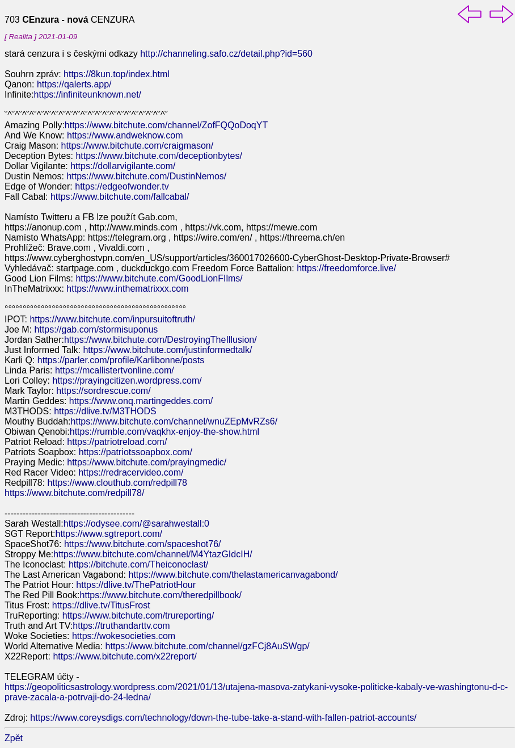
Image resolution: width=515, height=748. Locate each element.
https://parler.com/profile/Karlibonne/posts (120, 360)
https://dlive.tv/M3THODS (105, 411)
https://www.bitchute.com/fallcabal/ (119, 196)
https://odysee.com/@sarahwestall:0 (136, 523)
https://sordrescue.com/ (103, 391)
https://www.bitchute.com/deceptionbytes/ (158, 156)
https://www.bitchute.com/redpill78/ (74, 493)
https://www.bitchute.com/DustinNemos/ (146, 176)
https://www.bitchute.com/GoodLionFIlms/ (158, 278)
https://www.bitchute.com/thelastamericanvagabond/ (233, 574)
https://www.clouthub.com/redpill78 (117, 483)
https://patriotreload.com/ (117, 442)
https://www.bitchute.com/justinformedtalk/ (167, 350)
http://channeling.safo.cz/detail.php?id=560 (226, 53)
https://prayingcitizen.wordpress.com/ (126, 380)
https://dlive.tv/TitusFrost (101, 605)
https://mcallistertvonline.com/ (114, 370)
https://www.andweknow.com (125, 135)
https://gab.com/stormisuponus (96, 329)
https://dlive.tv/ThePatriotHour (136, 585)
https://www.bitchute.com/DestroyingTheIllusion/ (160, 339)
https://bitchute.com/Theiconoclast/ (138, 564)
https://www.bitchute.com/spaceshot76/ (142, 544)
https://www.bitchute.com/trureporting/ (138, 615)
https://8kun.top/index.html (117, 74)
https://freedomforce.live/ (346, 268)
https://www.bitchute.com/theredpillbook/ (161, 595)
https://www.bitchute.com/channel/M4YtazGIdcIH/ (152, 554)
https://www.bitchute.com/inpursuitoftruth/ (112, 319)
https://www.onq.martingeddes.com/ (141, 401)
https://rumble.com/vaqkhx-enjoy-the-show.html (164, 431)
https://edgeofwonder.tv (121, 186)
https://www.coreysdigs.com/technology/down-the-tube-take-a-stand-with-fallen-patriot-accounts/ (223, 717)
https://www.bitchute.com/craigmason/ (137, 145)
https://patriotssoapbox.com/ (135, 452)
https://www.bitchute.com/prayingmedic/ (146, 462)
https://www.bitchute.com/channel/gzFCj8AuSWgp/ (207, 646)
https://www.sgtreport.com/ (109, 534)
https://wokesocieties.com (123, 636)
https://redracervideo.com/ (130, 472)
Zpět (14, 738)
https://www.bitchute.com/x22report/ (124, 656)
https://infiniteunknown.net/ (87, 94)
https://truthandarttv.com (121, 626)
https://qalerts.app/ (72, 84)
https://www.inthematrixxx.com (127, 288)
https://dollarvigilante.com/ (122, 166)
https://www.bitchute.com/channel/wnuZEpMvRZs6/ (174, 421)
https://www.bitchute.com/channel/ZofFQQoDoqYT (166, 125)
